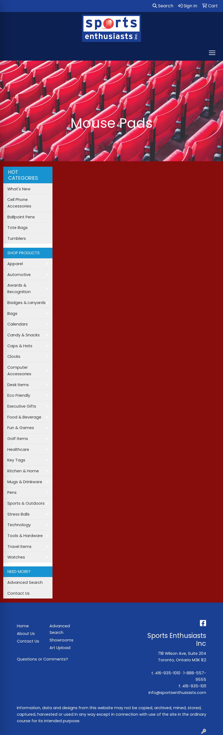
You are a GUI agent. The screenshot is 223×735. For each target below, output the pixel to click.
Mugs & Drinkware (24, 482)
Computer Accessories (19, 371)
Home (23, 626)
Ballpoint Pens (21, 217)
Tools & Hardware (25, 535)
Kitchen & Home (23, 471)
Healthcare (18, 449)
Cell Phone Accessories (19, 203)
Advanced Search (25, 582)
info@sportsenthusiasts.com (177, 692)
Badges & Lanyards (26, 302)
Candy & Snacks (23, 335)
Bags (12, 313)
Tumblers (16, 238)
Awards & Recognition (19, 288)
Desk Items (18, 384)
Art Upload (59, 647)
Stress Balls (18, 514)
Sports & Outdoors (26, 503)
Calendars (17, 324)
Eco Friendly (18, 395)
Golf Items (17, 438)
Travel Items (19, 546)
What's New (18, 189)
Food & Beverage (24, 417)
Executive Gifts (21, 406)
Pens (12, 492)
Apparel (15, 263)
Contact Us (18, 593)
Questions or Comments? (42, 659)
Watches (16, 557)
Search (163, 6)
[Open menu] (212, 52)
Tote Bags (17, 227)
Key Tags (16, 460)
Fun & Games (20, 427)
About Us (26, 633)
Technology (19, 525)
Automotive (19, 274)
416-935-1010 (167, 673)
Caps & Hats (19, 346)
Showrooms (61, 640)
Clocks (13, 356)
